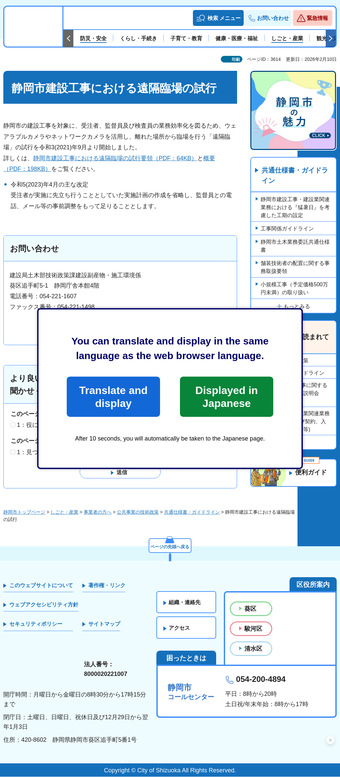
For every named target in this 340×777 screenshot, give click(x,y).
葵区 (250, 608)
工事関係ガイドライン (287, 229)
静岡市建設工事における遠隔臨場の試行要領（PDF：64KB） (115, 158)
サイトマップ (104, 624)
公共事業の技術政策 (138, 512)
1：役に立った (36, 425)
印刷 (236, 59)
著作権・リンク (107, 585)
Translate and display (113, 396)
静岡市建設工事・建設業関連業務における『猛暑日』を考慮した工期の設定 (295, 207)
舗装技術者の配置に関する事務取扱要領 (295, 267)
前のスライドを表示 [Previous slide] (68, 38)
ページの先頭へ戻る (170, 546)
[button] (218, 18)
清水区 (253, 648)
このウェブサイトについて (41, 585)
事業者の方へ (98, 512)
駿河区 (253, 628)
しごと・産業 (64, 512)
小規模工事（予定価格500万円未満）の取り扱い (294, 289)
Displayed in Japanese (226, 396)
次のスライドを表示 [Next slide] (331, 38)
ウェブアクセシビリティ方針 (43, 604)
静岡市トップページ (24, 512)
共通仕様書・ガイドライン (295, 176)
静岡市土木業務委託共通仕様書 (295, 246)
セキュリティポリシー (35, 624)
